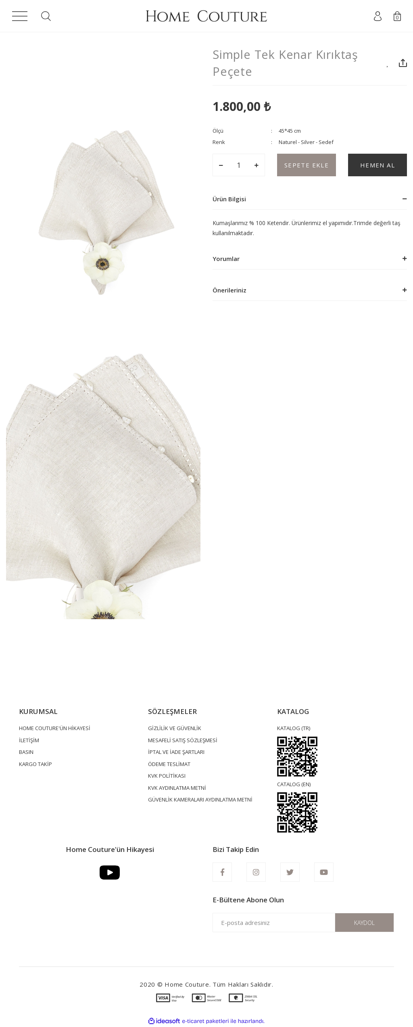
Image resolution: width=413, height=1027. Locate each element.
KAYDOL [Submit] (364, 923)
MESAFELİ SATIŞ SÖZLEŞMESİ (182, 740)
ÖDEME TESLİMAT (169, 764)
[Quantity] (238, 165)
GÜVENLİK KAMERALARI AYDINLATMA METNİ (200, 799)
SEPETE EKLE (306, 165)
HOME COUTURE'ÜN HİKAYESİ (54, 728)
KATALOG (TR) (293, 728)
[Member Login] (378, 16)
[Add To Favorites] (388, 63)
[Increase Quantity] (256, 165)
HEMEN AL (377, 165)
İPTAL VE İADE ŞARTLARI (176, 752)
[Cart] (397, 16)
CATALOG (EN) (294, 784)
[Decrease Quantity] (221, 165)
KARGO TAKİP (35, 764)
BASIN (26, 752)
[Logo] (206, 16)
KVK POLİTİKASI (167, 775)
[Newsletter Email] (303, 922)
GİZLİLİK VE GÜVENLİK (174, 728)
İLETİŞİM (29, 740)
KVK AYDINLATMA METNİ (177, 787)
